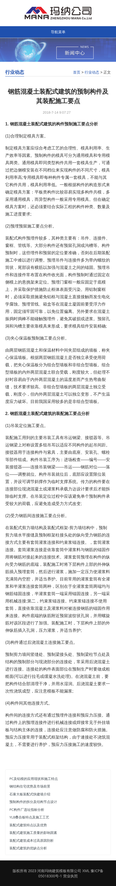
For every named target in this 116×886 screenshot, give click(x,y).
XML (86, 870)
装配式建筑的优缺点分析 (28, 848)
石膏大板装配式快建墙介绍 (29, 794)
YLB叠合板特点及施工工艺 (29, 817)
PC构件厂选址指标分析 (26, 809)
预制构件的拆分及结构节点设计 (33, 801)
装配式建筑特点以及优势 (28, 825)
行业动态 (92, 72)
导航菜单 (58, 31)
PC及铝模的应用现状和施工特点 (33, 778)
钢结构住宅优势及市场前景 (29, 786)
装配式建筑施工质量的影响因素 (33, 832)
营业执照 (70, 875)
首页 (76, 72)
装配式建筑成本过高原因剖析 (31, 840)
